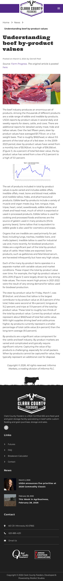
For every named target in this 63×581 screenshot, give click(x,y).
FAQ (10, 450)
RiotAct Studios (37, 578)
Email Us (13, 540)
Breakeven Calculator (18, 456)
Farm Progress (19, 64)
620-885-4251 (15, 533)
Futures (11, 444)
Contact (11, 462)
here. (5, 67)
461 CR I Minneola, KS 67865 (21, 526)
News (17, 22)
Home (6, 22)
